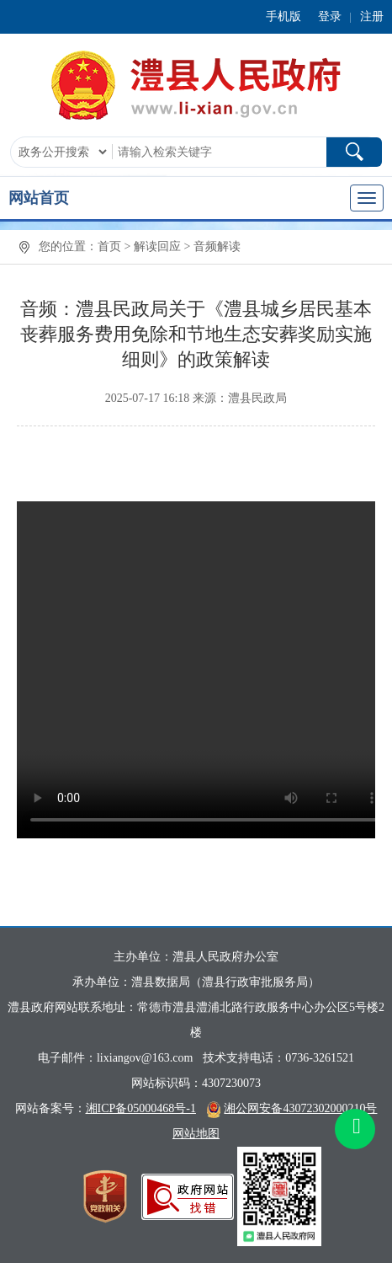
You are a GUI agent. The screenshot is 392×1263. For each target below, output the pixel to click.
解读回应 (157, 246)
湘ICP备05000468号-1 (141, 1108)
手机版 (283, 16)
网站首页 (38, 198)
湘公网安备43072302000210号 (300, 1108)
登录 (330, 16)
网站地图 (196, 1133)
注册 (372, 16)
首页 (109, 246)
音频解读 (217, 246)
